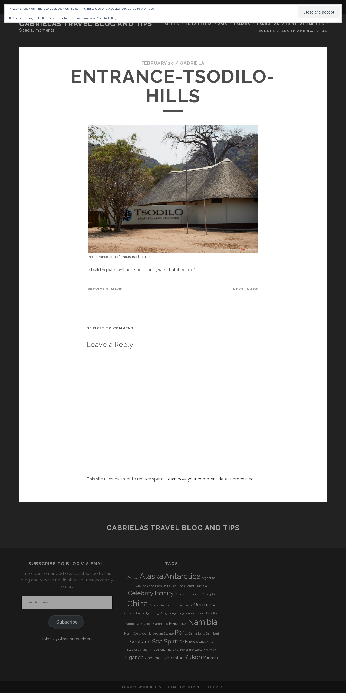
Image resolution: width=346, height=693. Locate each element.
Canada (242, 24)
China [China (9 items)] (137, 603)
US (324, 31)
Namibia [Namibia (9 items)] (202, 622)
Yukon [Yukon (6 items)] (193, 657)
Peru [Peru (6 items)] (181, 632)
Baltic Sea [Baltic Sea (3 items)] (169, 585)
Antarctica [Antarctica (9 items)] (182, 576)
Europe (267, 31)
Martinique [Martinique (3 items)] (160, 623)
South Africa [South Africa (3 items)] (204, 642)
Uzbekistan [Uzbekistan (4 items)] (172, 657)
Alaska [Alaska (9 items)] (151, 576)
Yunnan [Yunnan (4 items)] (210, 657)
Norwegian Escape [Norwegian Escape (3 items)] (160, 633)
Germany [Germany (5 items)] (204, 604)
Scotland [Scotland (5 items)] (140, 642)
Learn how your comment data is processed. (210, 479)
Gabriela (192, 63)
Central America (305, 24)
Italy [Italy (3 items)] (209, 613)
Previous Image (105, 289)
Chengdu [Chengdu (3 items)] (208, 594)
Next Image (245, 289)
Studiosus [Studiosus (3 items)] (134, 649)
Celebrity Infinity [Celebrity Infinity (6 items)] (151, 593)
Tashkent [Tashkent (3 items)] (158, 649)
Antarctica (198, 24)
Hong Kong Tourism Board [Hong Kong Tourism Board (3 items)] (186, 613)
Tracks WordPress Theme (150, 687)
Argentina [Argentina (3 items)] (209, 578)
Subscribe (67, 622)
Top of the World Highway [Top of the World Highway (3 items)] (198, 649)
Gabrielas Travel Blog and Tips (85, 24)
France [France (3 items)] (187, 605)
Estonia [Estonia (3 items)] (177, 605)
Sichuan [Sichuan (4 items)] (187, 642)
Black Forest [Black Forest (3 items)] (185, 585)
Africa (171, 24)
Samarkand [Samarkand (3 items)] (197, 633)
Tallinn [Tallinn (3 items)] (146, 649)
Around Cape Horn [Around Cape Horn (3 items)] (149, 585)
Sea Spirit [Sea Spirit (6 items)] (165, 641)
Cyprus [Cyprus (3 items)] (154, 605)
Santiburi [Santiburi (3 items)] (212, 633)
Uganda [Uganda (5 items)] (134, 657)
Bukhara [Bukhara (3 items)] (201, 585)
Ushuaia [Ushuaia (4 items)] (152, 657)
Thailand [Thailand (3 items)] (172, 649)
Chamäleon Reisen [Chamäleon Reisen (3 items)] (188, 594)
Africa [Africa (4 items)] (133, 577)
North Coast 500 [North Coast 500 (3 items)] (135, 633)
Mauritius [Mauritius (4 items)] (178, 623)
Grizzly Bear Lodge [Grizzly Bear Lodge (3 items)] (137, 613)
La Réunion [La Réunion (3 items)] (143, 623)
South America (298, 31)
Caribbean (268, 24)
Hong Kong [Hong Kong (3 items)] (159, 613)
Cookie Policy (106, 18)
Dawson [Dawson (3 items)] (165, 605)
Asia (222, 24)
